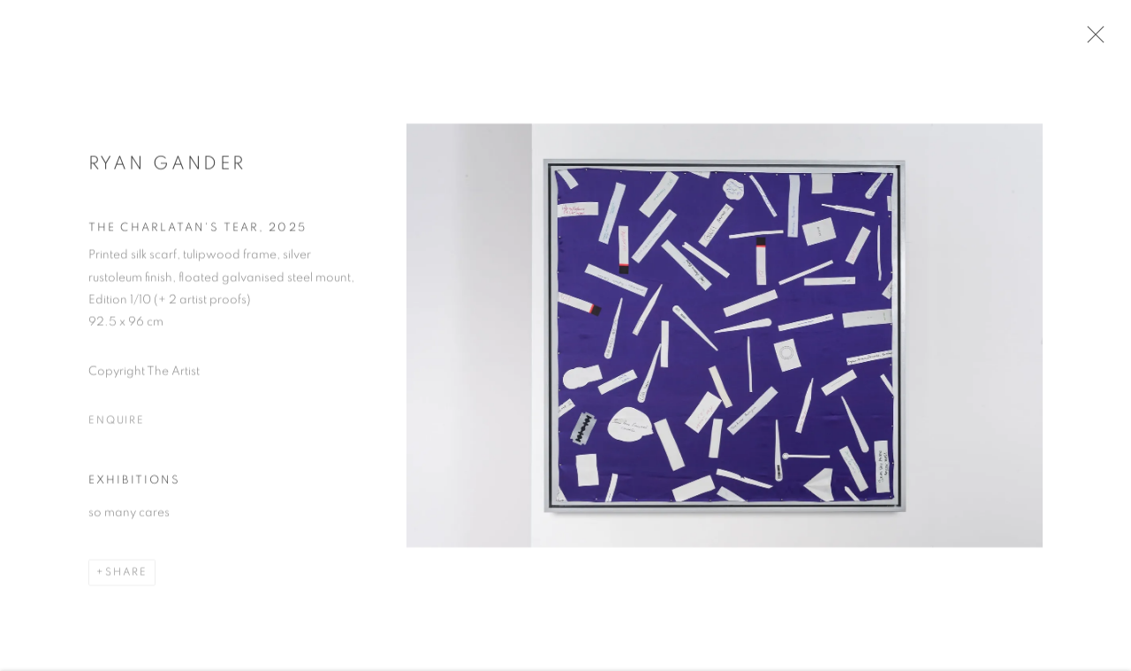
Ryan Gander (167, 168)
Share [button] (126, 577)
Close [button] (1095, 39)
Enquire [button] (116, 424)
